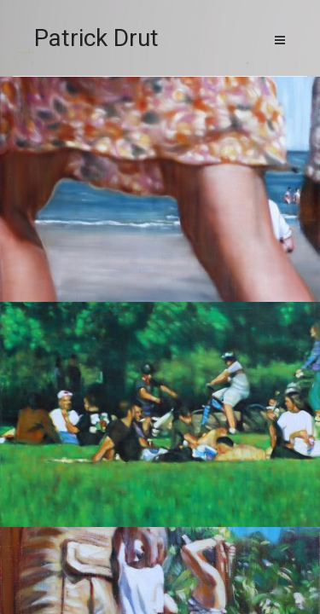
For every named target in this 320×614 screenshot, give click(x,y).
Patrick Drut (96, 38)
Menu (280, 40)
